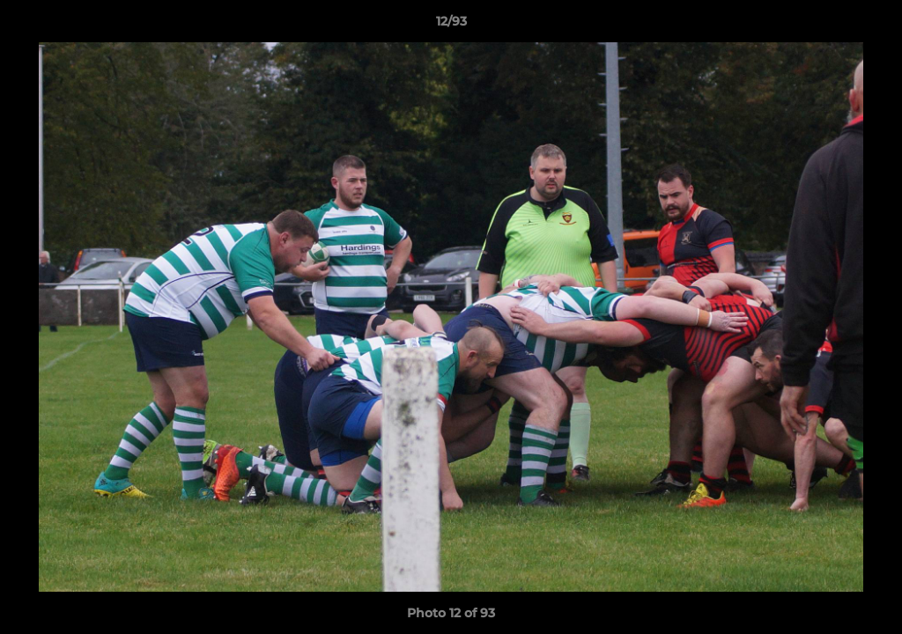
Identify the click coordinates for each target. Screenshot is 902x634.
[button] (870, 25)
